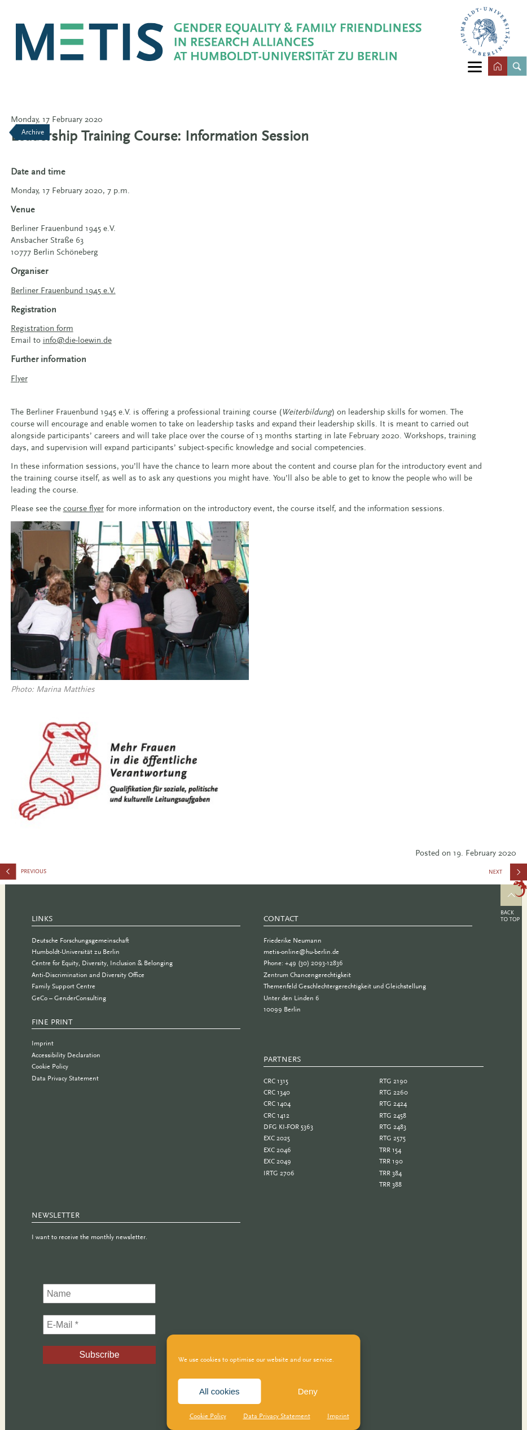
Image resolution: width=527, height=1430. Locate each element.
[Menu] (474, 66)
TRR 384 (390, 1173)
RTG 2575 (392, 1138)
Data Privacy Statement (276, 1416)
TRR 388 (390, 1184)
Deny (308, 1391)
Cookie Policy (208, 1416)
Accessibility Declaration (66, 1055)
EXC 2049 (277, 1161)
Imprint (338, 1416)
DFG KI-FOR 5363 (288, 1127)
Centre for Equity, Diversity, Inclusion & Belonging (102, 963)
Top (513, 902)
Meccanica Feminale (510, 875)
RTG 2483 (392, 1127)
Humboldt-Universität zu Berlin (76, 952)
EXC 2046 (277, 1150)
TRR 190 (391, 1161)
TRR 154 (390, 1150)
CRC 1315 (276, 1081)
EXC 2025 (277, 1138)
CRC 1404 (277, 1104)
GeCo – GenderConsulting (69, 998)
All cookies (219, 1391)
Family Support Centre (63, 986)
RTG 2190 (393, 1081)
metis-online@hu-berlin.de (301, 952)
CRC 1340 (277, 1092)
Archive (32, 132)
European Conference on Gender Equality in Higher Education (56, 874)
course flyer (83, 508)
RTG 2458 (392, 1115)
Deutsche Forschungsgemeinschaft (80, 940)
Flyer (19, 378)
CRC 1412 (276, 1115)
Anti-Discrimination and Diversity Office (88, 975)
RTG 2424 (393, 1104)
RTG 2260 (393, 1092)
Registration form (42, 328)
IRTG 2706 (279, 1173)
